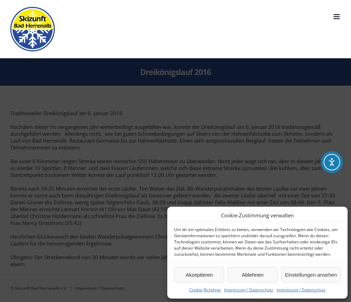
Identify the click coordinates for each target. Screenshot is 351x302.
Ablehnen (252, 275)
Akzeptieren (199, 275)
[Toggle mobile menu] (337, 16)
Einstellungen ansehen (311, 275)
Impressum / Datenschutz (248, 290)
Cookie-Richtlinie (205, 290)
